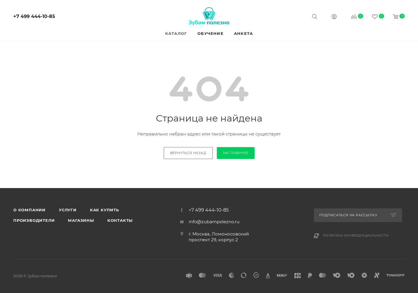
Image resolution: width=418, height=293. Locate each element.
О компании (29, 210)
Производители (34, 220)
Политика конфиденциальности (356, 235)
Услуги (68, 210)
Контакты (120, 220)
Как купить (104, 210)
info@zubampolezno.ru (214, 221)
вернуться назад (188, 153)
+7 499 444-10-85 (34, 16)
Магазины (81, 220)
